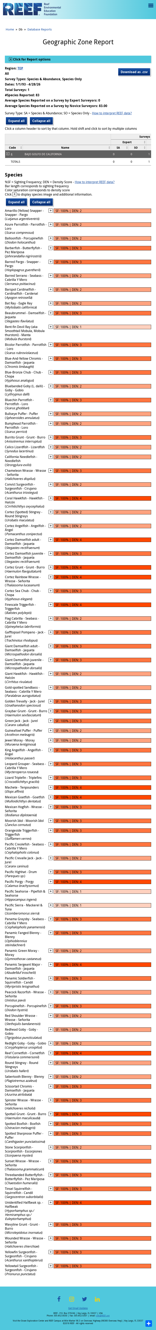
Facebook (59, 1301)
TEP (20, 68)
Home (10, 29)
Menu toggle (150, 8)
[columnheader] (128, 142)
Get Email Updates (78, 1308)
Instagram (71, 1301)
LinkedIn (97, 1301)
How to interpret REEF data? (112, 113)
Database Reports (39, 29)
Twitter (84, 1301)
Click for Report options (31, 59)
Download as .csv (134, 72)
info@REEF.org (102, 1315)
